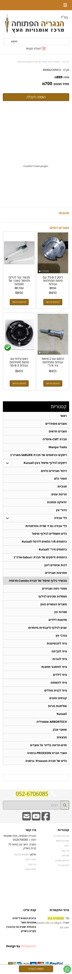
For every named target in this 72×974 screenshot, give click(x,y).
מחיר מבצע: (61, 84)
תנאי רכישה (30, 860)
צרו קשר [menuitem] (65, 852)
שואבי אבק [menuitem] (60, 731)
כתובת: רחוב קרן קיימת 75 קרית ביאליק (22, 848)
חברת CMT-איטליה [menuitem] (55, 439)
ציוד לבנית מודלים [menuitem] (55, 692)
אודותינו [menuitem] (65, 856)
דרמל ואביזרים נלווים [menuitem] (54, 471)
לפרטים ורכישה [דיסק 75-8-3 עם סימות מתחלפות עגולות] (53, 302)
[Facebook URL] (45, 820)
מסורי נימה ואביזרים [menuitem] (54, 589)
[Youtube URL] (36, 820)
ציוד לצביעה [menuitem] (59, 652)
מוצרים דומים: (59, 228)
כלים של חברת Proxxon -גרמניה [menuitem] (46, 762)
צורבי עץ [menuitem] (61, 636)
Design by (21, 947)
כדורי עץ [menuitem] (61, 510)
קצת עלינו (29, 912)
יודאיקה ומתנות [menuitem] (57, 503)
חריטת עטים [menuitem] (59, 495)
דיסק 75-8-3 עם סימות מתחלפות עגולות (53, 280)
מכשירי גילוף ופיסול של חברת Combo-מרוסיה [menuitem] (38, 581)
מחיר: (62, 77)
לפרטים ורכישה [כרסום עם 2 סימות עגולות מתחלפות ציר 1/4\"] (53, 383)
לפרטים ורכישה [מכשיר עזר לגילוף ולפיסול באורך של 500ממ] (19, 302)
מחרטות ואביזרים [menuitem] (56, 574)
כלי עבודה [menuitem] (60, 518)
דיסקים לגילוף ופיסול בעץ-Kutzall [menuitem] (45, 463)
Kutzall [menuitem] (62, 715)
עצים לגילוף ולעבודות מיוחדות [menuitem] (47, 629)
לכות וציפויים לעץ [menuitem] (55, 566)
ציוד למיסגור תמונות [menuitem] (54, 668)
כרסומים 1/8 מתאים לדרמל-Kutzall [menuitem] (44, 542)
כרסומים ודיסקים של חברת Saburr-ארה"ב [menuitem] (40, 558)
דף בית (66, 61)
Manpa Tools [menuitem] (58, 447)
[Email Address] (26, 820)
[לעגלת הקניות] (36, 48)
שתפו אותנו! (30, 870)
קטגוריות (58, 406)
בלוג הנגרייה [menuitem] (63, 866)
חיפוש (14, 41)
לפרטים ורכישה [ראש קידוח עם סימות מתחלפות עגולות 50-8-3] (19, 383)
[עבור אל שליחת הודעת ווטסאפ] (67, 969)
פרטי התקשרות (59, 912)
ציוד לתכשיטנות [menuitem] (57, 644)
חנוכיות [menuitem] (62, 487)
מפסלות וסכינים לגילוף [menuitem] (52, 597)
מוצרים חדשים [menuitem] (58, 432)
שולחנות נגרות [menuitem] (57, 707)
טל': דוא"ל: (52, 924)
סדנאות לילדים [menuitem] (58, 621)
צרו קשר (30, 831)
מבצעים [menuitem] (62, 739)
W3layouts (28, 947)
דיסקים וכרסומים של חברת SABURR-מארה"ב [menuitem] (38, 455)
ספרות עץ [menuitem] (60, 613)
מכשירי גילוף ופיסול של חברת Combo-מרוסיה (38, 61)
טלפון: (33, 856)
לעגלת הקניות (33, 48)
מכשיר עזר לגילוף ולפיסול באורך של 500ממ (19, 280)
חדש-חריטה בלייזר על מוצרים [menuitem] (48, 747)
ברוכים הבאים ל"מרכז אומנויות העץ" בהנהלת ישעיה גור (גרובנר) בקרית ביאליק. (21, 930)
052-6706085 (32, 795)
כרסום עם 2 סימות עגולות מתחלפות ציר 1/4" (53, 362)
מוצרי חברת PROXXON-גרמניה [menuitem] (47, 755)
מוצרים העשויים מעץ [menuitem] (53, 605)
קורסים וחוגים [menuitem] (58, 699)
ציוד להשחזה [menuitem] (58, 684)
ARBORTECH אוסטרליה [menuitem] (51, 723)
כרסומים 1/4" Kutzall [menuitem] (53, 550)
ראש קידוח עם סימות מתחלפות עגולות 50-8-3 (19, 362)
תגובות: (63, 213)
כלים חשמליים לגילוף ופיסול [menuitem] (49, 534)
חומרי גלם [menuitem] (60, 479)
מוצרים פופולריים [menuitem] (56, 424)
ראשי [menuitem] (63, 416)
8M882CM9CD (52, 70)
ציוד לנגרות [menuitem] (59, 660)
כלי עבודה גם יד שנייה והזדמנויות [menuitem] (46, 526)
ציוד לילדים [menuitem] (60, 676)
